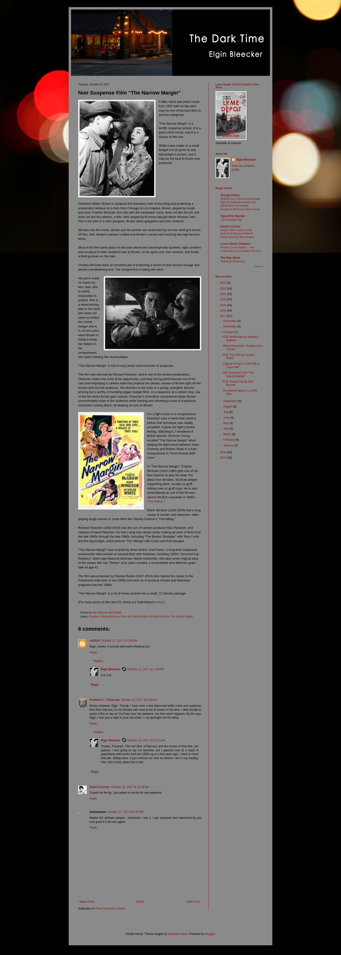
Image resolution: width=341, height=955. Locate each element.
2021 (223, 294)
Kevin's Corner (230, 226)
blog (160, 602)
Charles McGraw (110, 616)
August (228, 406)
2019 (223, 305)
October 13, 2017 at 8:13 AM (139, 700)
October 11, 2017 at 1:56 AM (119, 640)
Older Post (193, 901)
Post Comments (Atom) (110, 908)
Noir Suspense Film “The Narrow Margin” (238, 374)
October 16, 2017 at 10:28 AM (129, 787)
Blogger (210, 934)
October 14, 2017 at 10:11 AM (146, 740)
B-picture (94, 616)
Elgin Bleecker (111, 669)
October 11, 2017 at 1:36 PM (146, 669)
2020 (223, 299)
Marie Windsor (140, 616)
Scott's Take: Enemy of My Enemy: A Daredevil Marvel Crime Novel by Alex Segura (237, 234)
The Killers (155, 501)
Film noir (126, 616)
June (226, 417)
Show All (259, 266)
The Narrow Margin (182, 616)
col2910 (95, 640)
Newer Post (86, 901)
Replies (98, 661)
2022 (223, 288)
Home (140, 901)
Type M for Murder (232, 216)
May (226, 423)
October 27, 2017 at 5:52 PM (125, 812)
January (228, 445)
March (227, 434)
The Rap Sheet (230, 257)
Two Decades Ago (231, 219)
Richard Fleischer (160, 616)
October (228, 332)
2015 (223, 457)
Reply (93, 652)
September (230, 401)
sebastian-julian (178, 934)
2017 (223, 316)
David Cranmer (100, 787)
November (230, 326)
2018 (223, 310)
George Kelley (230, 195)
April (226, 428)
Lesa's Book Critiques (235, 243)
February (229, 439)
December (230, 321)
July (226, 412)
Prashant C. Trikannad (105, 700)
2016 (223, 452)
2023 (223, 283)
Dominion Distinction (232, 261)
